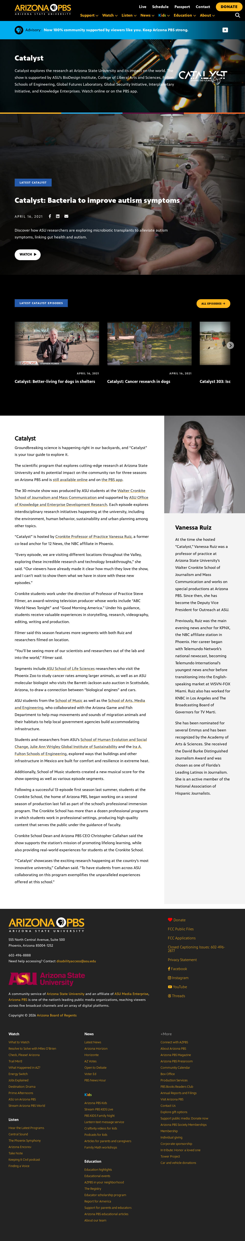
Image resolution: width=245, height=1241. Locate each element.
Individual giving (171, 1137)
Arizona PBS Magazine (176, 1055)
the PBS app (112, 479)
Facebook (177, 968)
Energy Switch (18, 1074)
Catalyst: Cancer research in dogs (138, 381)
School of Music (68, 700)
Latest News (92, 1042)
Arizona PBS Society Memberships (184, 1125)
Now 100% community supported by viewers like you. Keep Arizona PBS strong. (116, 30)
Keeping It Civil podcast (24, 1160)
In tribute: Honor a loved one (180, 1150)
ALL (213, 303)
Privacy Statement (182, 959)
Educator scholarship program (105, 1195)
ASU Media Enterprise (131, 994)
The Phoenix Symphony (25, 1141)
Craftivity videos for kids (100, 1128)
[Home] (43, 9)
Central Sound (18, 1134)
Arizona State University (65, 994)
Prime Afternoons (21, 1093)
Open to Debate (95, 1068)
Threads (176, 996)
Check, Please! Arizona (24, 1055)
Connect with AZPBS (174, 1042)
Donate (177, 920)
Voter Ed (90, 1074)
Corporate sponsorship (176, 1144)
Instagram (178, 977)
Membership (169, 1131)
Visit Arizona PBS (172, 1099)
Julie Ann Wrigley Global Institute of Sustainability (73, 746)
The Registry (92, 1189)
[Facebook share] (52, 216)
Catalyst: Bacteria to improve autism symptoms (97, 200)
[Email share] (68, 216)
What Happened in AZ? (24, 1068)
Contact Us (168, 1106)
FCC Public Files (181, 929)
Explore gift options (174, 1112)
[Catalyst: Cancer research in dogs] (149, 324)
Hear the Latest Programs (26, 1128)
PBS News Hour (95, 1080)
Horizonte (91, 1055)
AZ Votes (90, 1061)
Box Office (168, 1074)
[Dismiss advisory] (225, 30)
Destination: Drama (22, 1087)
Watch (14, 1034)
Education (92, 1161)
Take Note (16, 1153)
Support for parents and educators (107, 1208)
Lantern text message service (104, 1122)
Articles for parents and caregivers (107, 1141)
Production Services (174, 1080)
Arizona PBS (18, 1000)
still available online (70, 479)
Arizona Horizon (95, 1049)
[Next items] (230, 345)
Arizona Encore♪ (20, 1147)
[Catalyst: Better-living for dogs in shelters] (57, 324)
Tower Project (170, 1157)
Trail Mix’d (15, 1061)
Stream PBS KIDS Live (98, 1109)
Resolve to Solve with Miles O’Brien (32, 1049)
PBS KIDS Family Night (99, 1116)
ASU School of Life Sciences (70, 668)
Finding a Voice (19, 1166)
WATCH (29, 254)
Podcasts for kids (95, 1135)
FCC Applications (182, 938)
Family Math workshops (100, 1147)
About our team (95, 1220)
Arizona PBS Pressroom (177, 1061)
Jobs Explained (18, 1080)
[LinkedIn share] (60, 216)
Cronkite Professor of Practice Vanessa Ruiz (93, 536)
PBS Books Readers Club (177, 1087)
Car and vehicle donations (178, 1163)
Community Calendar (175, 1068)
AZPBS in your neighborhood (104, 1182)
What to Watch (19, 1042)
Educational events (97, 1176)
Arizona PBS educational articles (106, 1214)
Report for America (97, 1201)
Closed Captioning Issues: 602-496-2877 (196, 949)
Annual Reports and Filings (179, 1093)
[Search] (238, 15)
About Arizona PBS (173, 1049)
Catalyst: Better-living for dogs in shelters (55, 381)
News (89, 1034)
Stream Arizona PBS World (27, 1106)
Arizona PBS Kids (95, 1103)
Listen (14, 1119)
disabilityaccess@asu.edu (76, 961)
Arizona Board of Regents (57, 1015)
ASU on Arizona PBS (22, 1099)
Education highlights (98, 1170)
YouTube (177, 987)
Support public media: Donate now (184, 1118)
